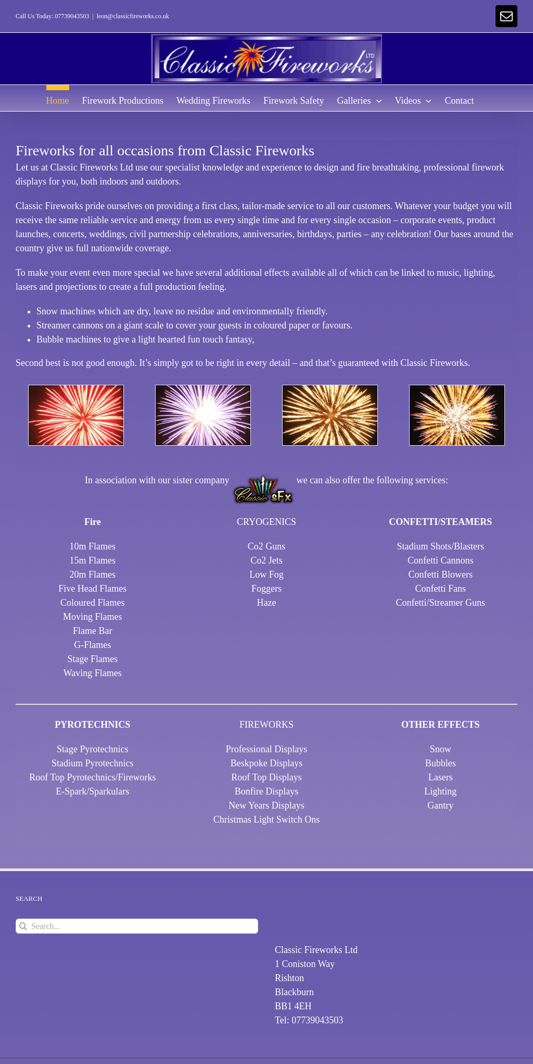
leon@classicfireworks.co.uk (133, 16)
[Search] (23, 926)
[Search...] (137, 926)
